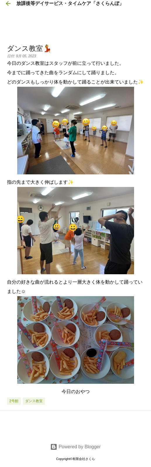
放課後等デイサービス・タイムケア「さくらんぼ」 (70, 3)
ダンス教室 (34, 401)
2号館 (13, 401)
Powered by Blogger (75, 446)
